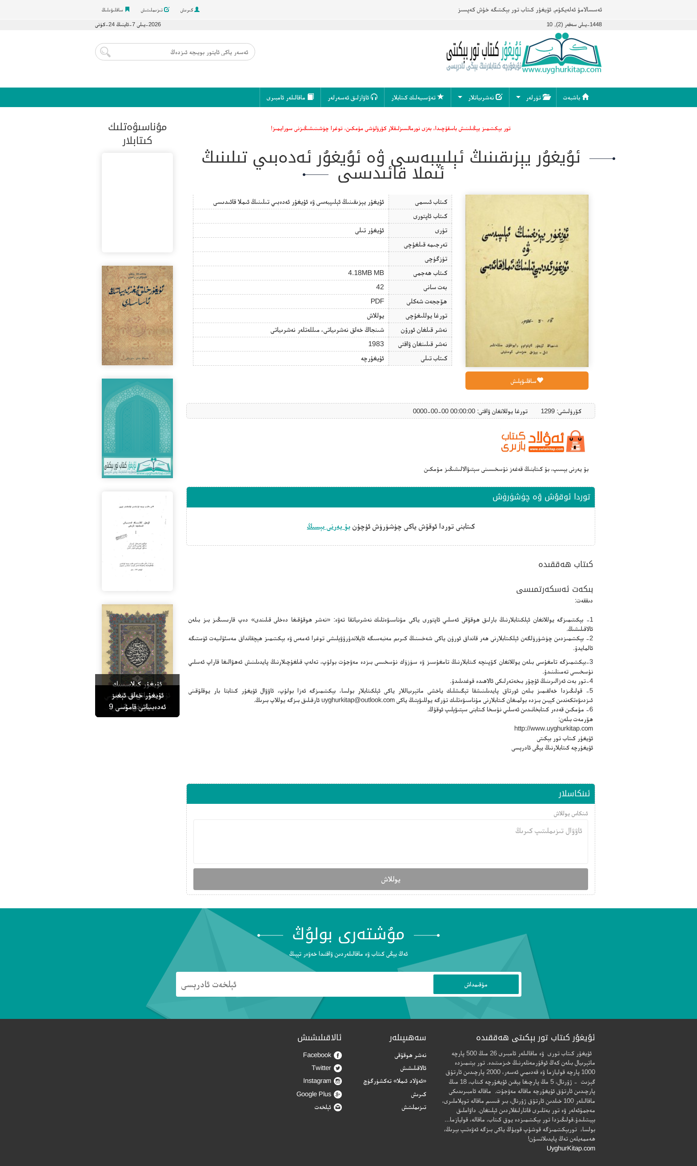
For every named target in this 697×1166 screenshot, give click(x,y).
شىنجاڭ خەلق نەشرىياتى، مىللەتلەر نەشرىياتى (327, 329)
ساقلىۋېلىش (527, 380)
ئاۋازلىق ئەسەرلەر (352, 97)
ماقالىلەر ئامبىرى (290, 97)
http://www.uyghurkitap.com (553, 728)
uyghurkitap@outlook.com (358, 699)
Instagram (322, 1081)
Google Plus (319, 1094)
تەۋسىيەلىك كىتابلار (417, 97)
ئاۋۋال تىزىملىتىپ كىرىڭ (390, 841)
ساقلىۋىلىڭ (116, 10)
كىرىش (190, 10)
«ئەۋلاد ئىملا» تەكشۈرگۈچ (395, 1080)
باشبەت (576, 97)
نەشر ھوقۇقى (410, 1054)
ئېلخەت (328, 1107)
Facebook (322, 1055)
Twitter (327, 1068)
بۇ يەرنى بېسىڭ (328, 526)
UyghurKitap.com (571, 1148)
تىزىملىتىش (155, 10)
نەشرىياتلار (485, 97)
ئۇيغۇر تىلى (369, 230)
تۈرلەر (537, 97)
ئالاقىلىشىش (413, 1067)
